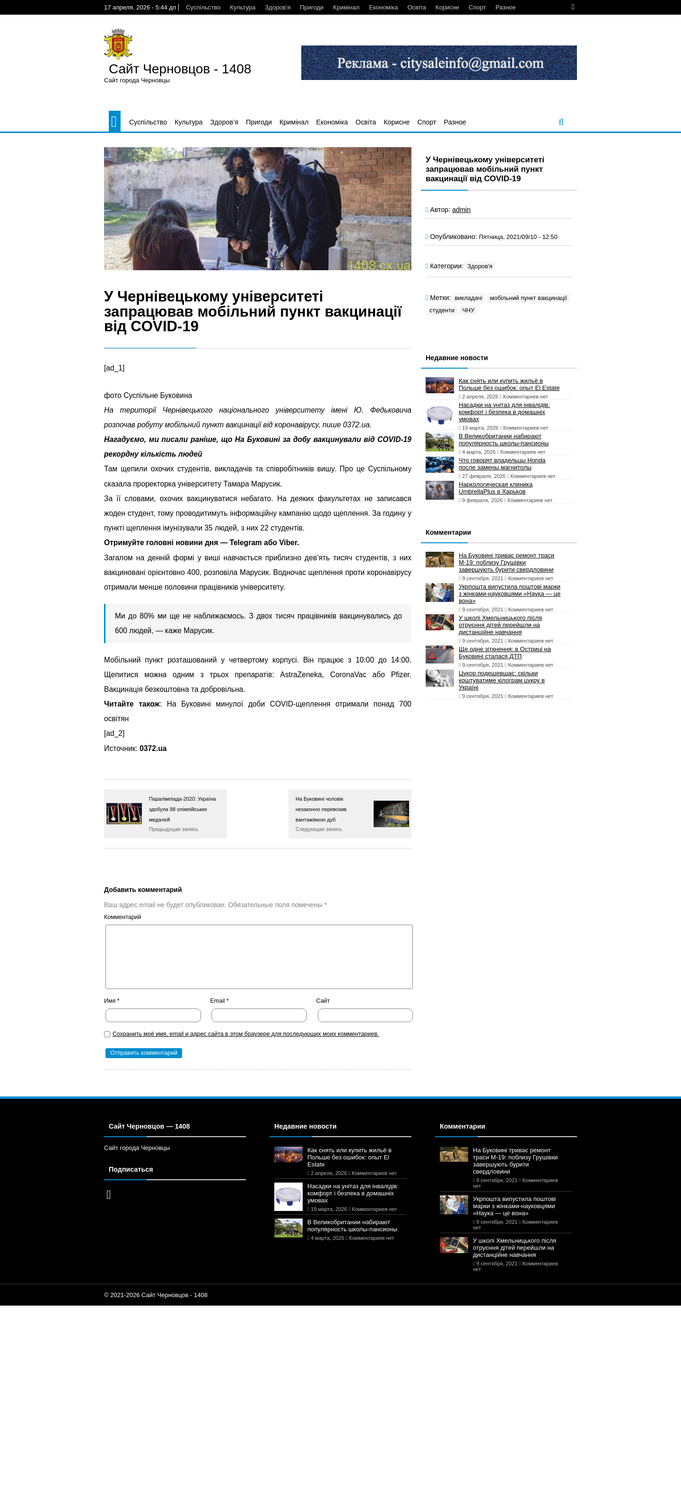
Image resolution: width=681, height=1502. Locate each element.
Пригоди (311, 7)
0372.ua (153, 748)
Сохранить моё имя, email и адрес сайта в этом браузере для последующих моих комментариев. (246, 1034)
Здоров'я (479, 266)
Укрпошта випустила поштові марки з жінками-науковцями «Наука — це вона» (509, 593)
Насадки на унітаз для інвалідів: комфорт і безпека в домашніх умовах (504, 412)
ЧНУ (468, 310)
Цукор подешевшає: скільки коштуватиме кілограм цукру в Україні (502, 680)
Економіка (383, 7)
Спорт (477, 7)
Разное (506, 7)
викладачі (468, 297)
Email (219, 1001)
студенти (441, 310)
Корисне (447, 7)
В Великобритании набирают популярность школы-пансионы (504, 440)
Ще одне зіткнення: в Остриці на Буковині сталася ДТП (505, 652)
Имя (112, 1001)
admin (461, 209)
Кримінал (346, 7)
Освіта (416, 7)
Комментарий (122, 917)
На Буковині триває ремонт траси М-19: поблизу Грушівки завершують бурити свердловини (506, 562)
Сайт (323, 1001)
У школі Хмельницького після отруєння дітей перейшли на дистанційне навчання (500, 625)
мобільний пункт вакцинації (528, 297)
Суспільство (203, 7)
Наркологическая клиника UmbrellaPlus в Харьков (496, 488)
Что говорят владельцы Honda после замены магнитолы (502, 464)
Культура (242, 7)
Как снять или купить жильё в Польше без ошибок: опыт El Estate (509, 384)
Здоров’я (277, 7)
